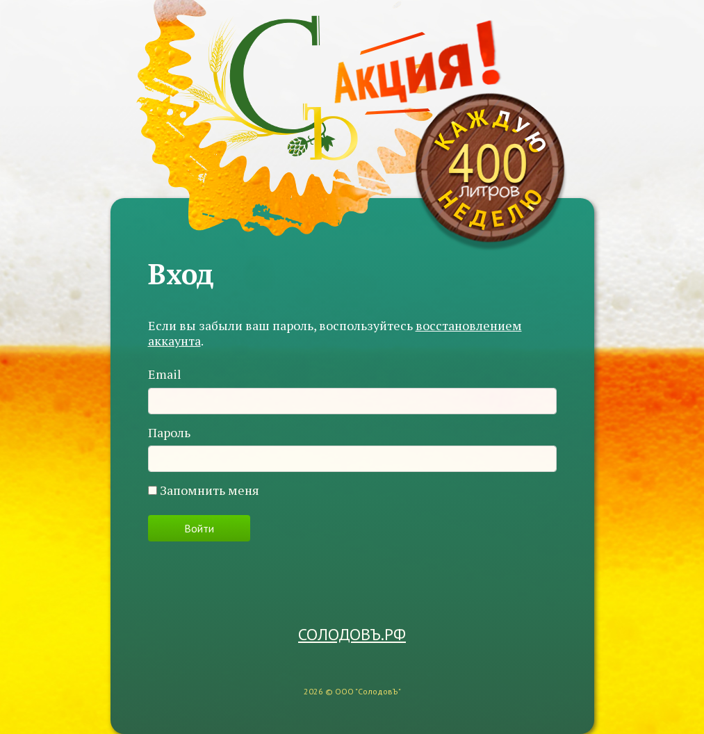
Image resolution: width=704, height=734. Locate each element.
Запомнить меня (209, 490)
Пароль (169, 433)
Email (164, 374)
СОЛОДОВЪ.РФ (352, 635)
